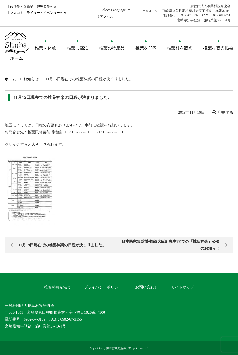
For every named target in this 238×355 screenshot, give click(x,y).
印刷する (225, 112)
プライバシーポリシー (103, 287)
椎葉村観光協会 (218, 48)
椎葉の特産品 (112, 48)
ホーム (10, 79)
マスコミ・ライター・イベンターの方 (38, 13)
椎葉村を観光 (180, 48)
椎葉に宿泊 (77, 48)
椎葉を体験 (45, 48)
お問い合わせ (146, 287)
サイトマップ (182, 287)
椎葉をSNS (145, 48)
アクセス (106, 16)
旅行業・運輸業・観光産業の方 (33, 7)
